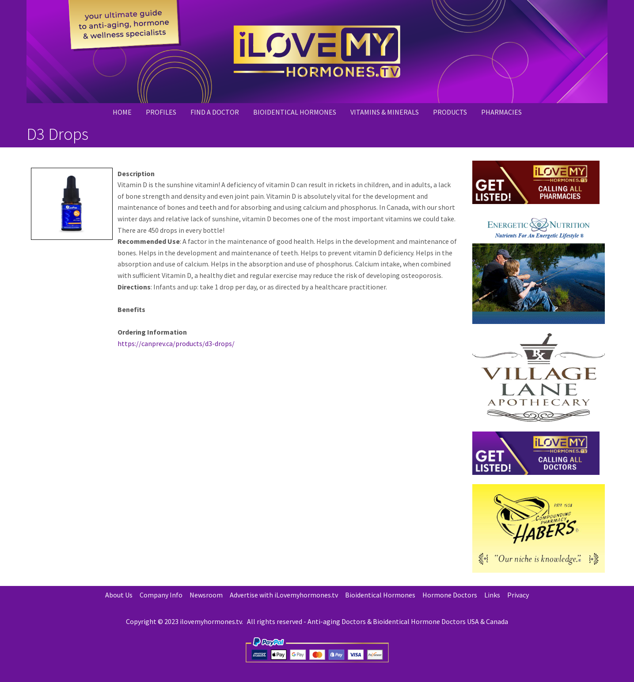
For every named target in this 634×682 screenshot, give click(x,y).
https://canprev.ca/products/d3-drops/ (176, 343)
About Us (119, 594)
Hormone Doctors (449, 594)
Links (492, 594)
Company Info (161, 594)
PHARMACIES (501, 112)
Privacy (518, 594)
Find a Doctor (214, 112)
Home (122, 112)
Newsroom (206, 594)
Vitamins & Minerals (384, 112)
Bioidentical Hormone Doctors (419, 621)
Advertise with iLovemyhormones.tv (284, 594)
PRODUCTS (450, 112)
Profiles (161, 112)
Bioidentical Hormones (294, 112)
